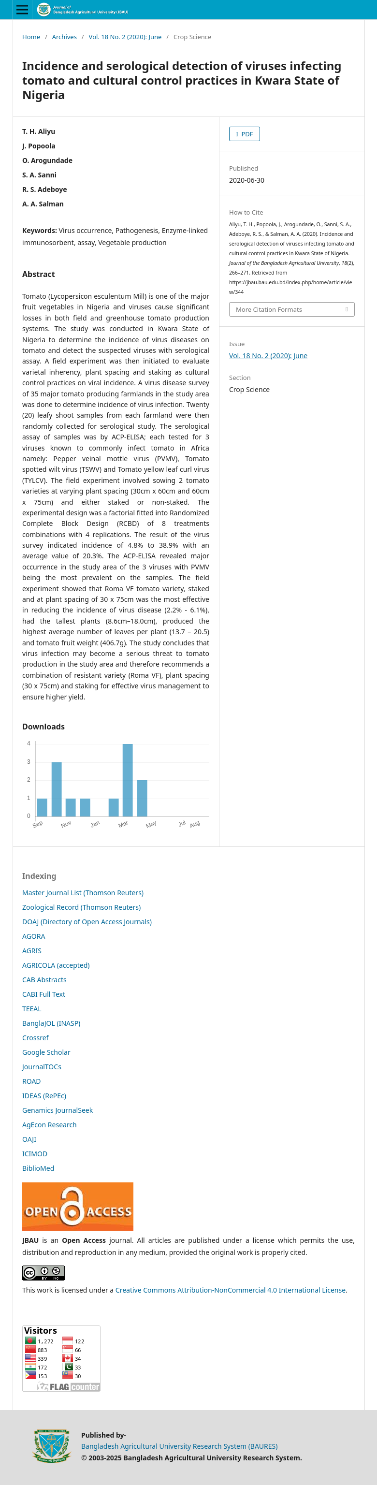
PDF (246, 134)
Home (31, 36)
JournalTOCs (41, 1066)
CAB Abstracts (44, 979)
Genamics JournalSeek (57, 1110)
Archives (64, 36)
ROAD (31, 1081)
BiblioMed (38, 1168)
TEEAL (32, 1008)
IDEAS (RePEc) (44, 1095)
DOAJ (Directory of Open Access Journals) (87, 921)
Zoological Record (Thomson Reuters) (81, 907)
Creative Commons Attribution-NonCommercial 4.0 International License (231, 1290)
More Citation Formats (269, 309)
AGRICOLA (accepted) (56, 965)
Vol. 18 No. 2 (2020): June (125, 36)
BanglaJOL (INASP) (51, 1023)
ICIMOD (34, 1153)
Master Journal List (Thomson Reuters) (83, 892)
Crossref (35, 1037)
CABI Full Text (43, 994)
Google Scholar (46, 1052)
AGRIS (32, 950)
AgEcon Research (49, 1124)
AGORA (33, 936)
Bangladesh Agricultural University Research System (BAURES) (179, 1446)
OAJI (29, 1139)
